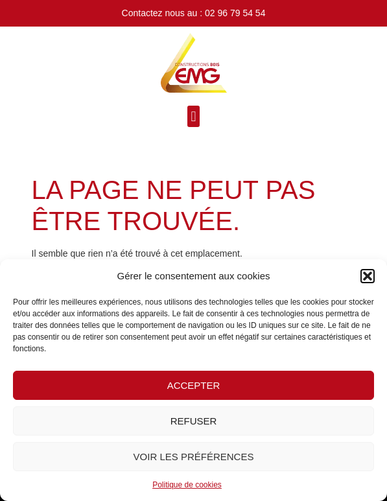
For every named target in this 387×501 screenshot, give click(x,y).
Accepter (193, 385)
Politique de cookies (187, 484)
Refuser (193, 420)
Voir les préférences (194, 456)
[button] (367, 276)
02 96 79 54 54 (235, 13)
